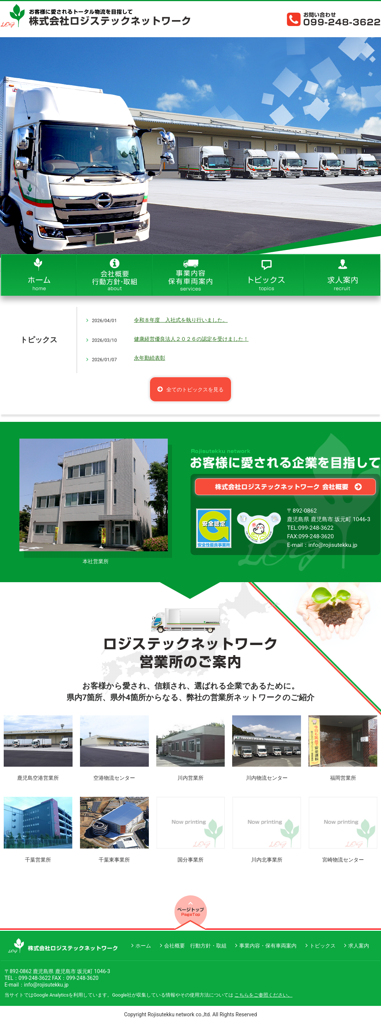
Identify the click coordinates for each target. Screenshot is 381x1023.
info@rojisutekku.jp (333, 545)
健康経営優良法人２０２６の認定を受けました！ (191, 339)
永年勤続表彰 (149, 358)
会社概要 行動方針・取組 (195, 946)
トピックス (323, 946)
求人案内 (358, 946)
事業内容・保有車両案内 (268, 946)
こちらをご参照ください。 (263, 995)
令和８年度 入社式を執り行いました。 (181, 320)
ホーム (143, 946)
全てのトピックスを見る (195, 389)
